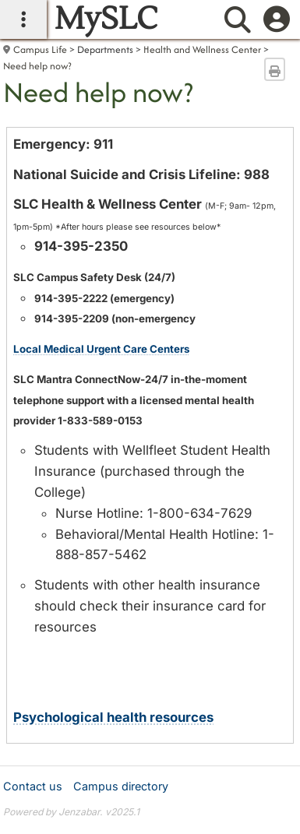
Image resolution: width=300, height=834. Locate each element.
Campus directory (120, 786)
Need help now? (37, 65)
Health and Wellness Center (202, 49)
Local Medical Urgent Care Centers (101, 349)
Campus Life (40, 49)
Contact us (32, 786)
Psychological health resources (113, 717)
